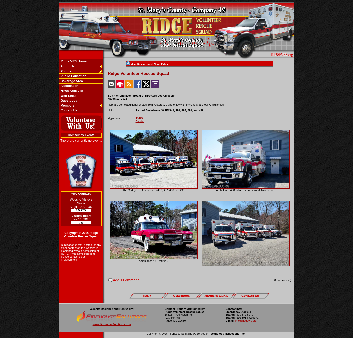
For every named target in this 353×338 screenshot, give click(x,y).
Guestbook (68, 100)
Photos (65, 71)
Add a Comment (126, 280)
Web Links (68, 95)
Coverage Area (71, 81)
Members (67, 105)
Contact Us (68, 110)
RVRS (139, 118)
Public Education (73, 76)
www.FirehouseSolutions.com (112, 324)
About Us (67, 66)
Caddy (140, 121)
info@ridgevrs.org (246, 320)
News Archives (71, 91)
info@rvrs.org (69, 259)
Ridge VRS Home (73, 61)
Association (69, 86)
